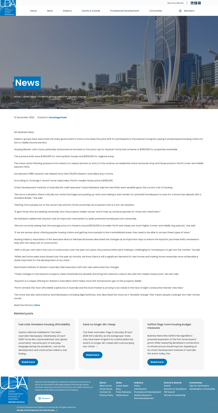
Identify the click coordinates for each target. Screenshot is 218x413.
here (37, 305)
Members (189, 10)
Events (167, 385)
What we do (106, 385)
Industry (67, 10)
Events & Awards (91, 10)
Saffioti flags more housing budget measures (169, 326)
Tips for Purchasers (199, 385)
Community (155, 10)
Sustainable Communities (202, 389)
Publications (122, 395)
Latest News (29, 96)
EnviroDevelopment (144, 398)
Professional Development (124, 10)
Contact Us (105, 392)
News (50, 10)
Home (17, 96)
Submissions (140, 389)
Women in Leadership (175, 395)
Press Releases (123, 392)
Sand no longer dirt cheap (99, 324)
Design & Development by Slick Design (35, 410)
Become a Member (176, 3)
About (33, 10)
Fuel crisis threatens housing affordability (44, 324)
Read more (28, 362)
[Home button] (8, 8)
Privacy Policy (106, 395)
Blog (118, 389)
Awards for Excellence (175, 389)
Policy (137, 385)
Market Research (142, 395)
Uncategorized (58, 117)
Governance (106, 389)
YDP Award (169, 392)
